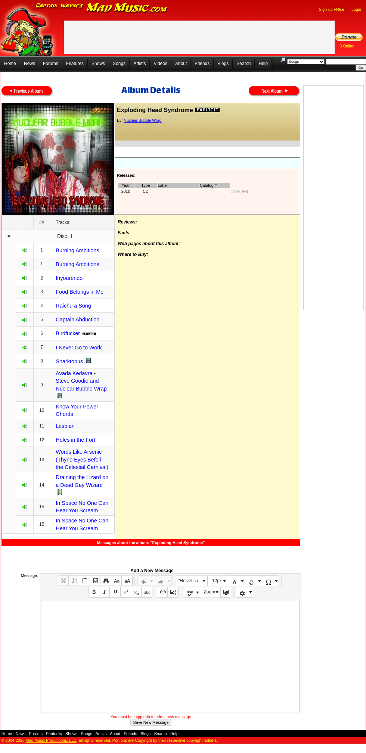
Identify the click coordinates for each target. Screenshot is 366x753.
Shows (98, 63)
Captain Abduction (77, 320)
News (29, 63)
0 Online (346, 46)
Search (243, 63)
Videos (160, 63)
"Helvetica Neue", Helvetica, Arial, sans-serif (192, 580)
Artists (139, 63)
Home (10, 63)
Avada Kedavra (74, 373)
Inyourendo (69, 278)
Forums (50, 63)
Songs (119, 63)
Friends (202, 63)
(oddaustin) (239, 191)
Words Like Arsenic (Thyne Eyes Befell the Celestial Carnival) (82, 459)
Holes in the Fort (75, 440)
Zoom (209, 592)
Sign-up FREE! (332, 9)
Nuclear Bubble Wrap (142, 120)
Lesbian (65, 426)
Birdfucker (68, 333)
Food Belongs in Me (79, 292)
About (181, 63)
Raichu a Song (73, 306)
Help (263, 63)
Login (356, 9)
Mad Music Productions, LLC (51, 740)
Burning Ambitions (77, 250)
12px (217, 580)
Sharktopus (69, 361)
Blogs (223, 63)
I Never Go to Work (79, 348)
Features (75, 63)
